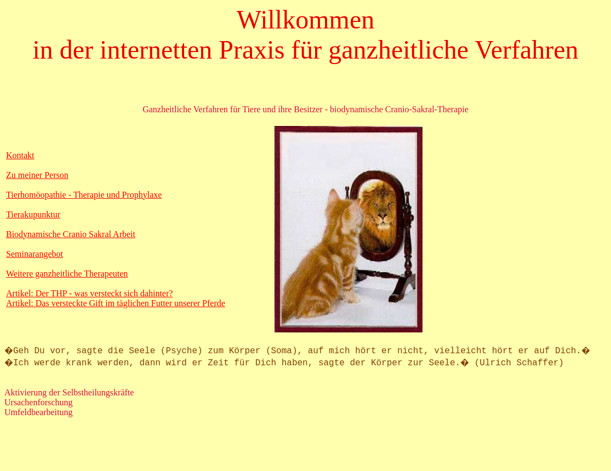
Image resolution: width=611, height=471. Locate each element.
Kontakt (20, 155)
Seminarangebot (34, 254)
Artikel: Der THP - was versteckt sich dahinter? (89, 293)
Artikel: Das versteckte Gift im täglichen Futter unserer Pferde (115, 303)
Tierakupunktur (33, 214)
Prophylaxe (142, 194)
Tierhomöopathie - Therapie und (64, 194)
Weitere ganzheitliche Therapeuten (67, 273)
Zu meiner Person (37, 175)
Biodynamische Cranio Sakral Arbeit (70, 234)
